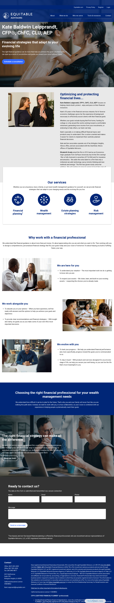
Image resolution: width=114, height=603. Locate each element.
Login (108, 2)
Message (11, 507)
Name (10, 495)
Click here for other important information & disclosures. (49, 588)
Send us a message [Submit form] (17, 525)
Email (43, 495)
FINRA (39, 567)
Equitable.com (78, 2)
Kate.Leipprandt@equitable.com (14, 587)
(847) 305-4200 (14, 566)
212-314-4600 (105, 565)
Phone (77, 495)
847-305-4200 (13, 568)
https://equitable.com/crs (57, 582)
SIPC (43, 567)
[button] (53, 10)
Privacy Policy (90, 2)
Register (101, 2)
